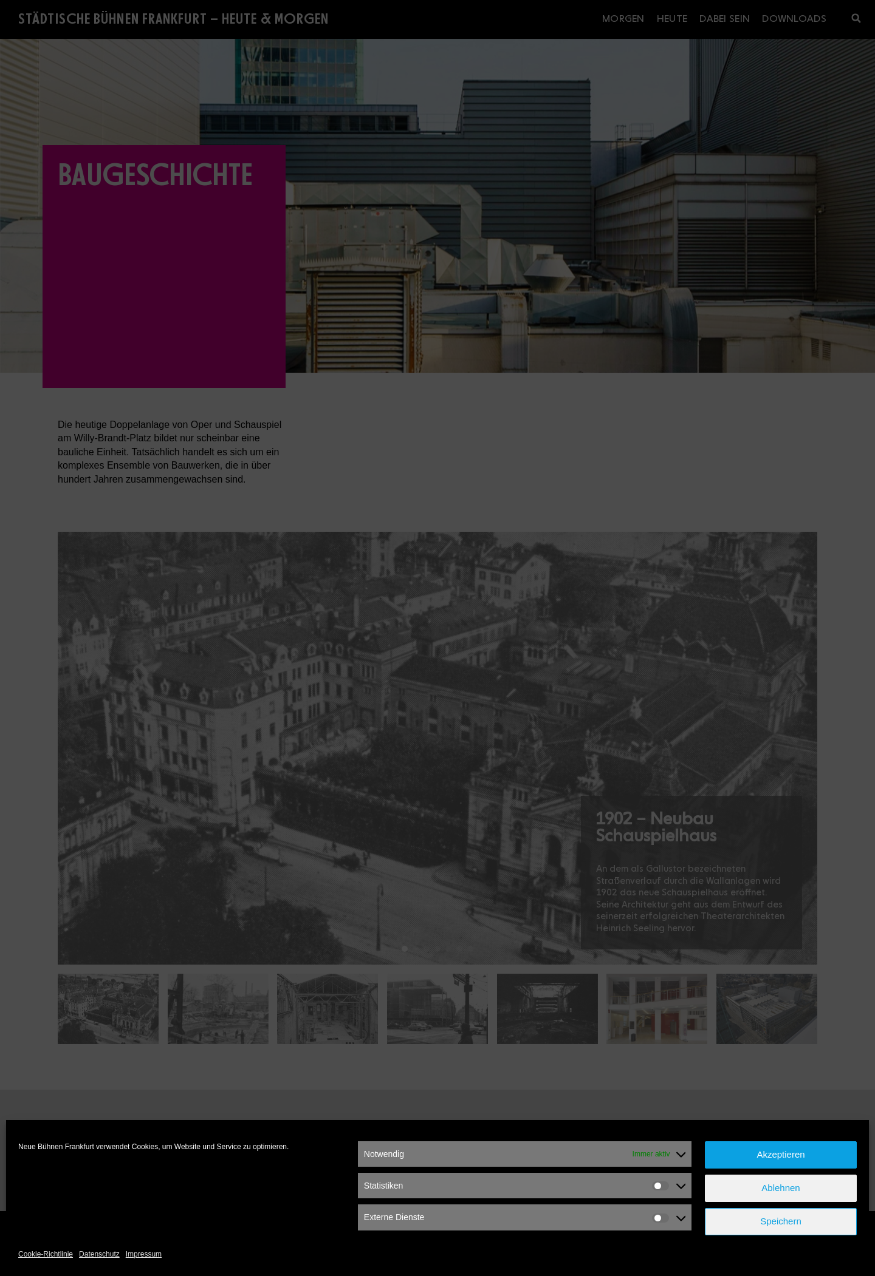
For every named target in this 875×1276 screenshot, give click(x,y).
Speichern (780, 1221)
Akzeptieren (781, 1154)
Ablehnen (780, 1188)
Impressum (144, 1254)
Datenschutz (99, 1254)
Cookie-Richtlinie (45, 1254)
